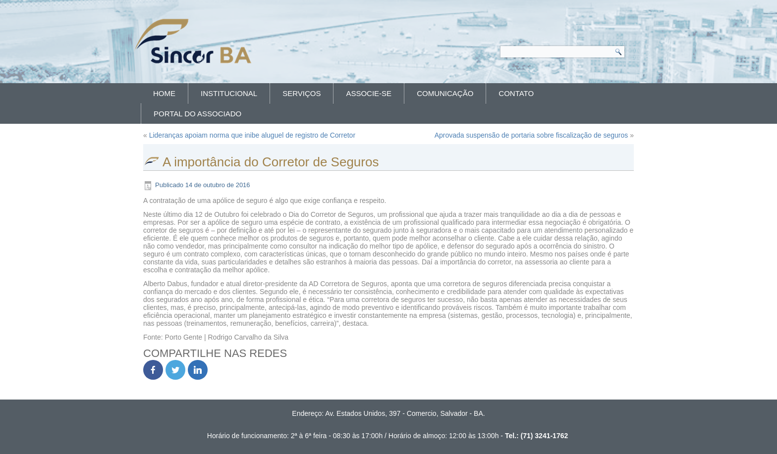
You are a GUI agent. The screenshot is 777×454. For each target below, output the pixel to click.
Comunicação (445, 93)
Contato (516, 93)
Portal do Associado (197, 113)
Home (164, 93)
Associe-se (368, 93)
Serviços (301, 93)
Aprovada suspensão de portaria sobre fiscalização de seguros (531, 135)
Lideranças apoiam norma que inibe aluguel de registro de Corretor (252, 135)
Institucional (229, 93)
